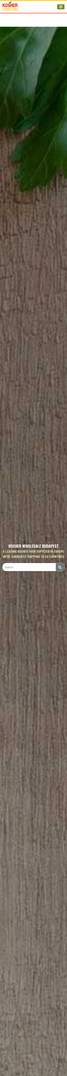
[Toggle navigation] (60, 6)
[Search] (29, 567)
